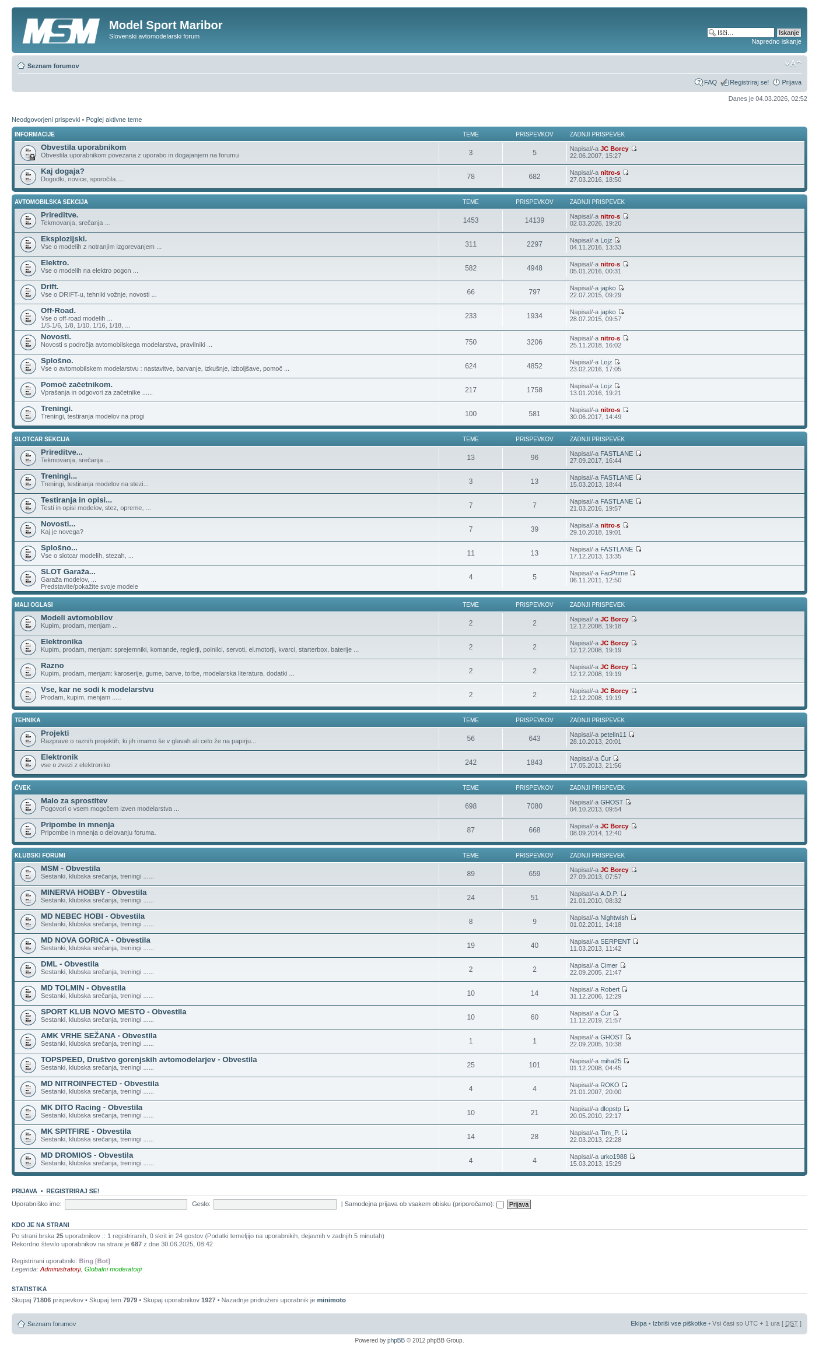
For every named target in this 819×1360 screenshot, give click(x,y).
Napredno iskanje (776, 41)
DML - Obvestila (70, 964)
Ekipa (639, 1323)
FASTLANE (616, 453)
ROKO (609, 1084)
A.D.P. (609, 893)
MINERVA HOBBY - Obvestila (93, 892)
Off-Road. (58, 310)
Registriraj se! (749, 82)
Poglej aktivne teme (114, 119)
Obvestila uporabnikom (84, 147)
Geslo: (201, 1203)
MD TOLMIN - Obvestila (83, 987)
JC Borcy (614, 148)
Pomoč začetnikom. (77, 384)
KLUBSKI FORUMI (40, 855)
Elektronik (59, 757)
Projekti (55, 733)
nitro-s (610, 172)
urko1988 (613, 1156)
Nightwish (614, 917)
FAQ (710, 82)
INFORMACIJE (35, 134)
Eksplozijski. (64, 238)
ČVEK (23, 788)
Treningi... (59, 476)
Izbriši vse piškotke (680, 1323)
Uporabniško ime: (37, 1203)
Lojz (606, 240)
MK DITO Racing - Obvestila (91, 1107)
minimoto (331, 1299)
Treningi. (57, 408)
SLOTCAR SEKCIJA (42, 439)
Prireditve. (60, 214)
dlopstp (610, 1108)
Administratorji (60, 1269)
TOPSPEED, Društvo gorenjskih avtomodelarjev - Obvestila (149, 1059)
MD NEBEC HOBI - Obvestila (93, 916)
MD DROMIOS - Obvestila (87, 1155)
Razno (52, 665)
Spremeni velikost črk (793, 63)
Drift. (50, 286)
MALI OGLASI (34, 605)
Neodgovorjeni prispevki (46, 119)
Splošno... (59, 547)
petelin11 (613, 734)
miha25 (610, 1060)
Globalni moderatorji (113, 1269)
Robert (610, 989)
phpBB (396, 1340)
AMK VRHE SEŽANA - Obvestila (99, 1035)
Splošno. (57, 360)
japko (607, 287)
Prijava (792, 82)
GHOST (611, 802)
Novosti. (56, 336)
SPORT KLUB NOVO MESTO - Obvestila (114, 1011)
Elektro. (55, 262)
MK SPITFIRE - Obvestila (86, 1131)
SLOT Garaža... (68, 571)
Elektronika (61, 641)
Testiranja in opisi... (76, 499)
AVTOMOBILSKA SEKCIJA (51, 202)
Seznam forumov (53, 65)
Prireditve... (62, 452)
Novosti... (58, 523)
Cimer (608, 965)
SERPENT (615, 941)
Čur (605, 758)
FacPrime (614, 573)
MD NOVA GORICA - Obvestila (95, 940)
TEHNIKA (27, 720)
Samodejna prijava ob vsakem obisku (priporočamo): (424, 1203)
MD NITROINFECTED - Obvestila (100, 1083)
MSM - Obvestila (70, 868)
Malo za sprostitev (74, 800)
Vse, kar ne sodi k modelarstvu (97, 689)
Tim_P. (610, 1132)
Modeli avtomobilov (77, 617)
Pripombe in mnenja (77, 824)
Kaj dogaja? (63, 171)
